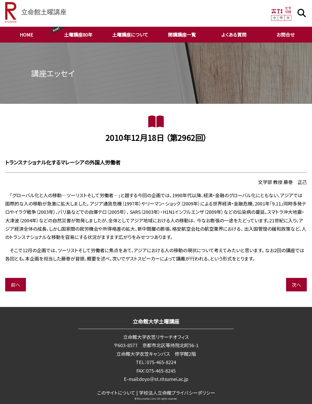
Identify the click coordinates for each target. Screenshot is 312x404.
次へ (296, 284)
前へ (15, 284)
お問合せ (285, 34)
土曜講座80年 (78, 34)
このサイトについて (116, 392)
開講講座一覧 (182, 34)
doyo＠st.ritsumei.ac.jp (163, 378)
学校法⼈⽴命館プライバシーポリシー (177, 392)
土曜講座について (130, 34)
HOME (26, 34)
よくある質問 (233, 34)
